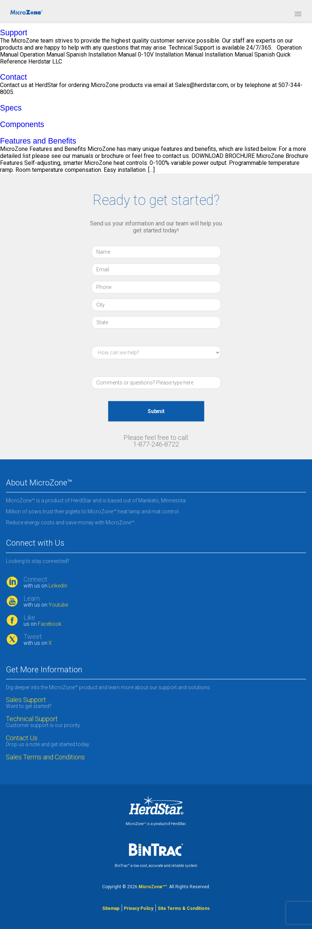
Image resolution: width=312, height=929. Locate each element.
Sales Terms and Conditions (45, 757)
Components (22, 124)
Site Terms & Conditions (184, 908)
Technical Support (32, 719)
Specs (11, 108)
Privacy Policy (138, 908)
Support (13, 32)
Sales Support (26, 700)
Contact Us (21, 738)
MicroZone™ (153, 886)
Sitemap (110, 908)
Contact (13, 77)
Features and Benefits (38, 141)
